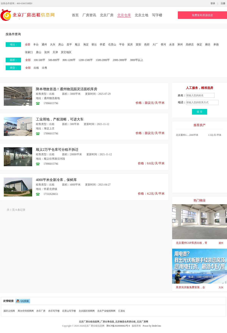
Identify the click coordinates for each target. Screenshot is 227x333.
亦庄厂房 (40, 311)
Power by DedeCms (152, 325)
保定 (199, 44)
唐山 (38, 52)
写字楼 (157, 15)
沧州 (47, 52)
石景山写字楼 (69, 311)
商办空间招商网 (26, 311)
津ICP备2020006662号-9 (118, 325)
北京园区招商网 (87, 311)
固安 (138, 44)
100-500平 (39, 60)
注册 (223, 3)
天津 (55, 52)
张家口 (29, 52)
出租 (36, 67)
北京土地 (141, 15)
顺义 (77, 44)
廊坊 (207, 44)
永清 (171, 44)
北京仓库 (124, 15)
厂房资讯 (89, 15)
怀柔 (102, 44)
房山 (61, 44)
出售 (44, 67)
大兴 (52, 44)
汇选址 (121, 311)
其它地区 (66, 52)
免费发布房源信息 (202, 15)
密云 (94, 44)
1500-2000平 (103, 60)
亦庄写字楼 (54, 311)
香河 (163, 44)
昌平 (69, 44)
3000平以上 (136, 60)
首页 (75, 15)
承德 (216, 44)
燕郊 (146, 44)
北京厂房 (107, 15)
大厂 (155, 44)
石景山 (112, 44)
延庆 (130, 44)
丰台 (36, 44)
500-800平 (54, 60)
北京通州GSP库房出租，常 (199, 243)
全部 (27, 44)
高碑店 (190, 44)
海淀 (86, 44)
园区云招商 (9, 311)
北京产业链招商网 (106, 311)
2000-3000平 (120, 60)
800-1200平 (69, 60)
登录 (213, 3)
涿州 (180, 44)
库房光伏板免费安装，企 (199, 287)
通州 (44, 44)
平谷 (121, 44)
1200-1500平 (86, 60)
